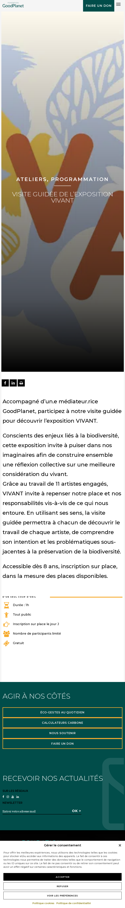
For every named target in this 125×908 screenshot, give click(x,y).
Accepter (62, 877)
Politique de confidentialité (73, 903)
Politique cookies (43, 903)
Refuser (62, 886)
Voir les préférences (62, 895)
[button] (120, 845)
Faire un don (99, 6)
